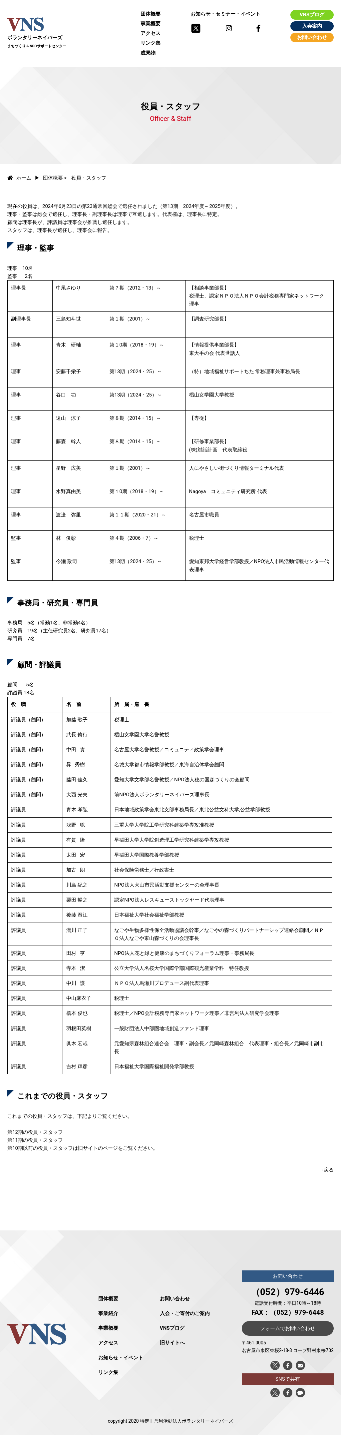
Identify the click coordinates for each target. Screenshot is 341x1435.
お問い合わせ (312, 37)
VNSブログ (312, 15)
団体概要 (151, 14)
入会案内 (312, 26)
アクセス (151, 33)
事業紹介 (108, 1313)
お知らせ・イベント (120, 1358)
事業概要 (151, 24)
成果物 (148, 53)
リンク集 (151, 43)
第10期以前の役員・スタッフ (40, 1148)
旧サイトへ (172, 1343)
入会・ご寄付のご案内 (185, 1313)
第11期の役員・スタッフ (35, 1140)
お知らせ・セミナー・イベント (225, 14)
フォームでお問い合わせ (287, 1328)
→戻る (326, 1170)
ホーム (19, 178)
